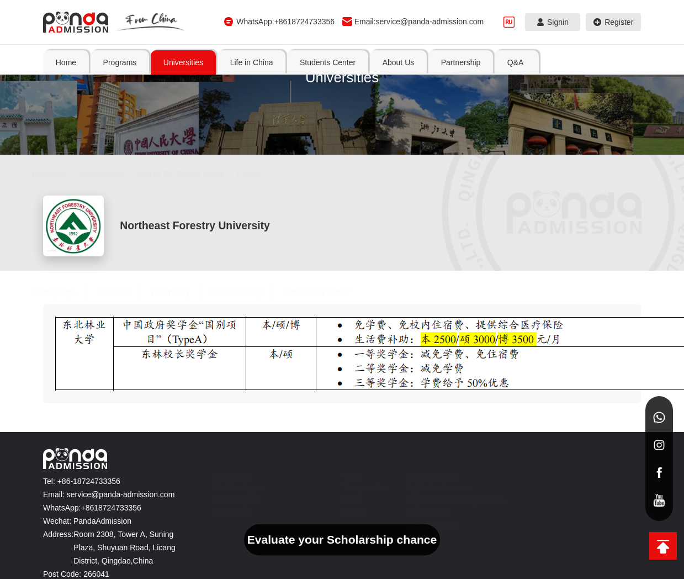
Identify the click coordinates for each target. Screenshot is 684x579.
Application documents (526, 472)
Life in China (477, 439)
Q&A (638, 434)
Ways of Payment (535, 527)
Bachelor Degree (407, 484)
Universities (107, 173)
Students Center (537, 434)
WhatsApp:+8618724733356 (285, 21)
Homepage (59, 270)
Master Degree (404, 509)
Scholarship (241, 270)
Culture (478, 499)
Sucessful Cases (534, 454)
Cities (475, 463)
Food (474, 487)
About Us (580, 439)
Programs (410, 434)
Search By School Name (185, 173)
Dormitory (176, 270)
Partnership (610, 434)
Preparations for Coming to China (534, 497)
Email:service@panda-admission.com (419, 21)
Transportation (488, 475)
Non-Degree (404, 460)
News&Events (530, 515)
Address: (58, 517)
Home (66, 62)
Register (613, 22)
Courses (119, 270)
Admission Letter (321, 270)
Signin (553, 22)
